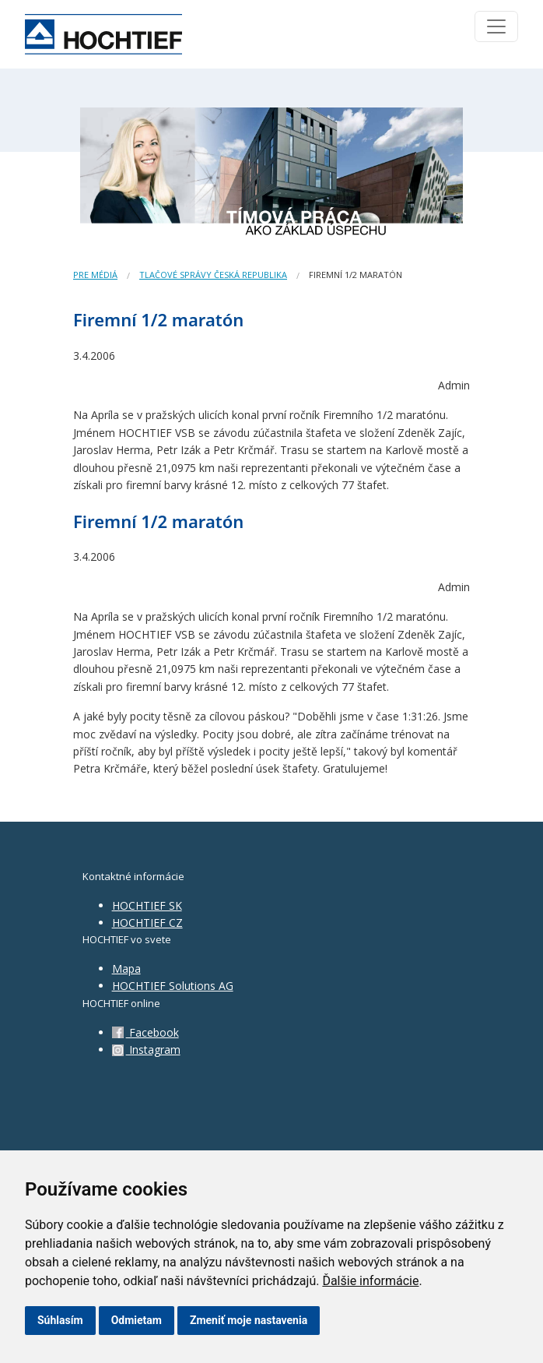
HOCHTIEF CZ (147, 922)
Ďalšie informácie (370, 1280)
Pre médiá (95, 274)
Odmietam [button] (136, 1320)
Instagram (146, 1049)
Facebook (145, 1032)
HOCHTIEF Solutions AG (172, 985)
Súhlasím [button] (60, 1320)
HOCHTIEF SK (147, 905)
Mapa (126, 968)
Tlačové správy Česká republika (213, 274)
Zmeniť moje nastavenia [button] (248, 1320)
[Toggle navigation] (496, 26)
